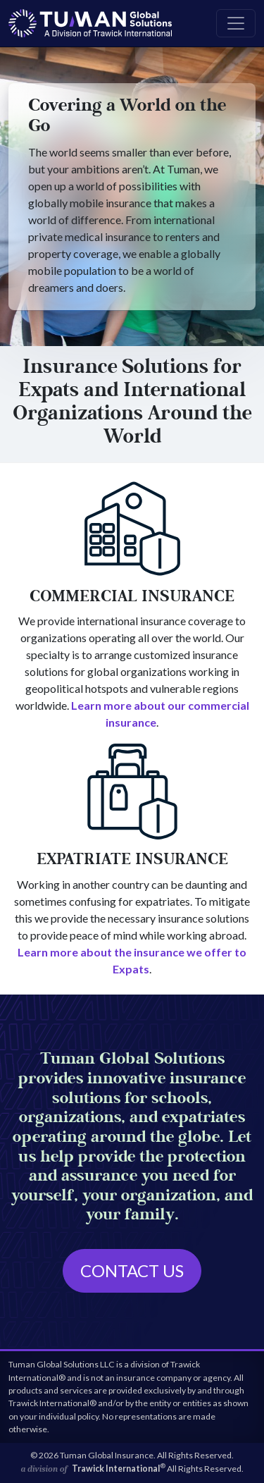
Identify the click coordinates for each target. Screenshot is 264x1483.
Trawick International (118, 1468)
